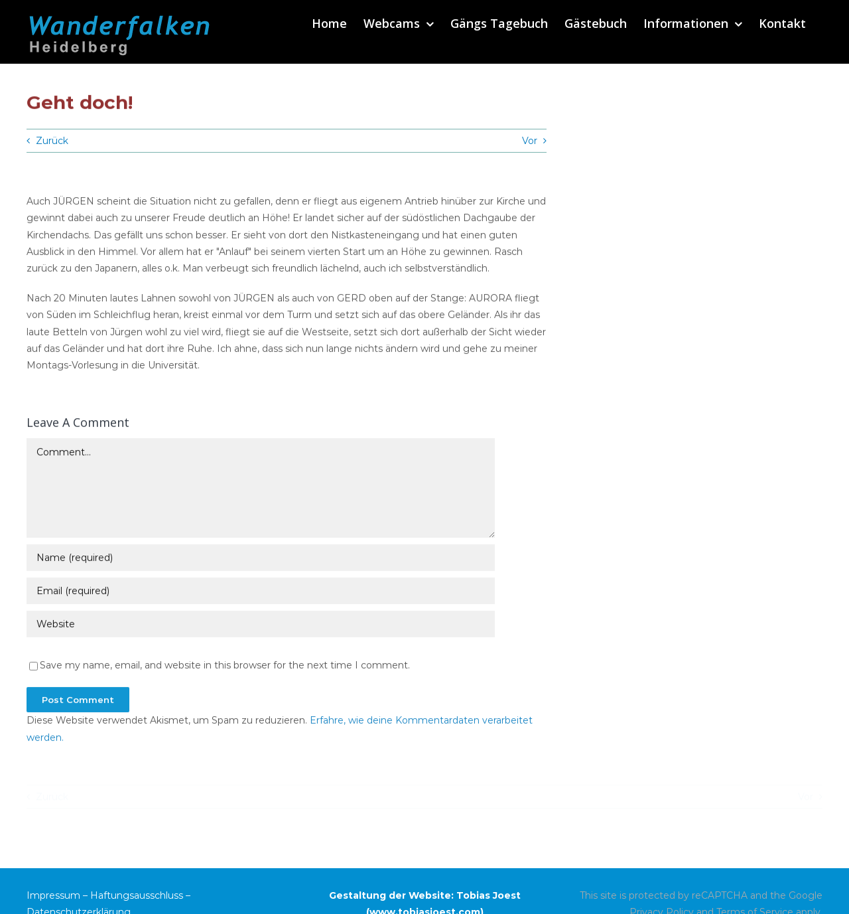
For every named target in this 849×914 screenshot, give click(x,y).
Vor (529, 141)
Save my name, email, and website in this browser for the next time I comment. (225, 667)
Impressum (53, 895)
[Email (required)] (261, 592)
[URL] (261, 626)
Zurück (52, 141)
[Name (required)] (261, 559)
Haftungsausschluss (136, 895)
